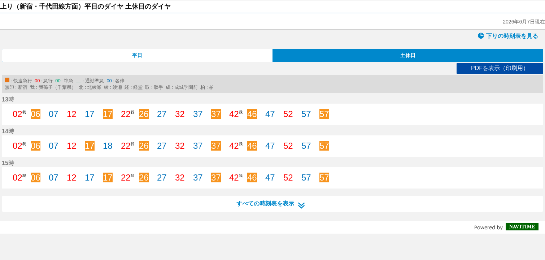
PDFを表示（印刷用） (500, 68)
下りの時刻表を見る (508, 35)
